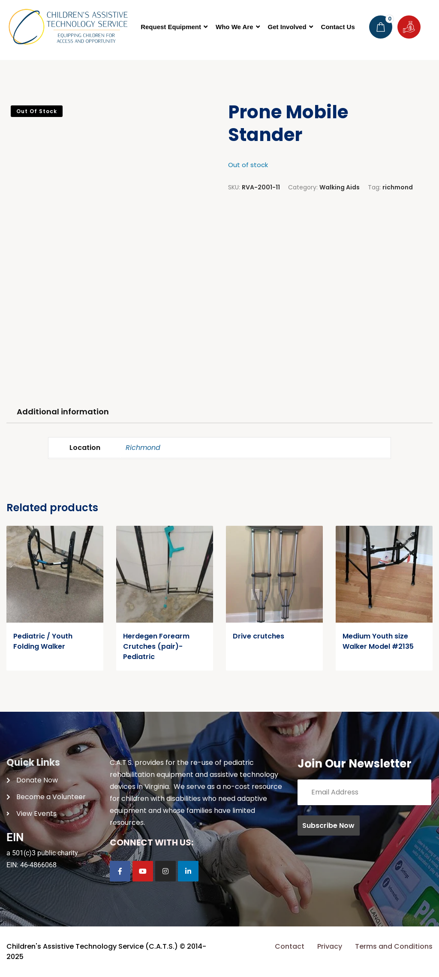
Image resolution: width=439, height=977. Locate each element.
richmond (397, 187)
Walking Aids (339, 187)
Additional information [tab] (63, 411)
